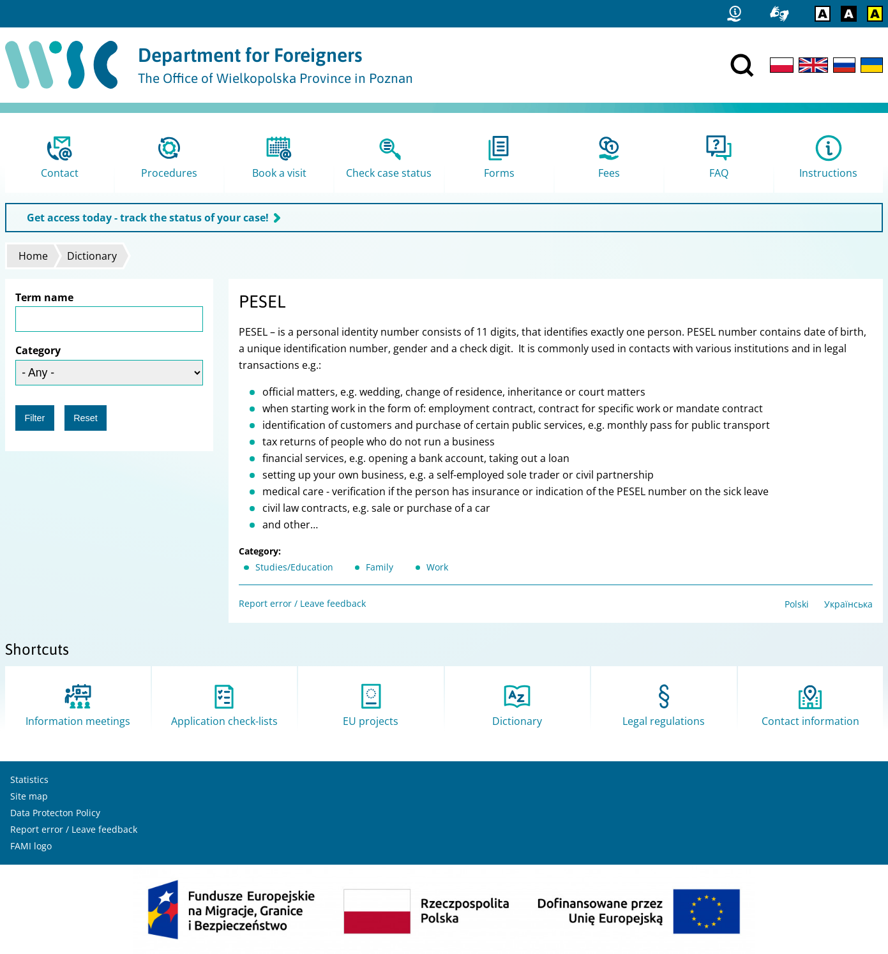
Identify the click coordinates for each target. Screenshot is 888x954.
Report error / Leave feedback (302, 603)
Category (38, 350)
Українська (848, 604)
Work (437, 567)
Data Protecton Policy (55, 813)
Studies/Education (294, 567)
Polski (797, 604)
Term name (44, 297)
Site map (29, 796)
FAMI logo (31, 846)
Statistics (29, 779)
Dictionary (92, 256)
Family (379, 567)
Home (33, 256)
